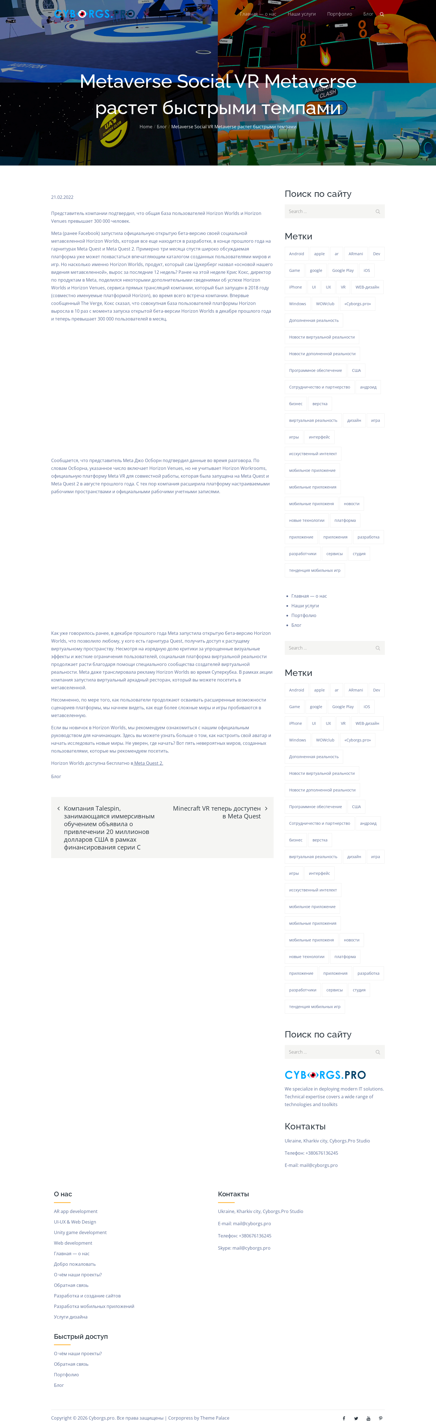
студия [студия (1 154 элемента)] (359, 553)
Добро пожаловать (75, 1264)
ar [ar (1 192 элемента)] (337, 253)
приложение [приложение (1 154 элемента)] (301, 537)
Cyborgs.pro (102, 1418)
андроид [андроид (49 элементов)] (368, 387)
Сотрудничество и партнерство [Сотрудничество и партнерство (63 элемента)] (319, 387)
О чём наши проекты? (78, 1275)
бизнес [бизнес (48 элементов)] (296, 403)
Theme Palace (214, 1418)
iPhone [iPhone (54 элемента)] (295, 287)
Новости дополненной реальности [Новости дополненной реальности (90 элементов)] (322, 353)
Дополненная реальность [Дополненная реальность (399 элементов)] (314, 320)
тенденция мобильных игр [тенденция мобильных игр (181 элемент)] (315, 570)
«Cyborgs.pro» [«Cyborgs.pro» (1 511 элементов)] (358, 303)
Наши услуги (302, 14)
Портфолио (339, 14)
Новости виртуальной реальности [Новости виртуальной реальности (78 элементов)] (322, 337)
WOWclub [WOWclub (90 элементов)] (325, 303)
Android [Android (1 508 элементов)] (296, 253)
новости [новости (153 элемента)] (352, 503)
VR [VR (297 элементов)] (343, 287)
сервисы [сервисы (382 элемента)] (334, 553)
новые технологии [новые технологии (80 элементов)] (306, 520)
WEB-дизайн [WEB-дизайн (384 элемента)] (367, 287)
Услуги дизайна (71, 1317)
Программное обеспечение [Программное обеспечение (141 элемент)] (315, 370)
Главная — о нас (258, 14)
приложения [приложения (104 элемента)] (335, 537)
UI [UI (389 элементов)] (314, 287)
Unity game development (80, 1232)
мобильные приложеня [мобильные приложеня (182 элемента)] (311, 503)
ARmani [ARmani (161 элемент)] (356, 253)
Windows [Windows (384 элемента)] (297, 303)
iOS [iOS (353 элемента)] (367, 270)
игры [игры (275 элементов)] (294, 437)
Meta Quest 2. (148, 763)
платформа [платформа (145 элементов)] (345, 520)
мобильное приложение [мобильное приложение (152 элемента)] (312, 470)
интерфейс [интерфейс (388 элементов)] (319, 437)
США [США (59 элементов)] (356, 370)
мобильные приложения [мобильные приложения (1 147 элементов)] (312, 487)
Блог (368, 14)
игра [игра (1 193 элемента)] (375, 420)
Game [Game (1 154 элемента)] (294, 270)
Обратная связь (71, 1285)
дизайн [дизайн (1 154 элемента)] (354, 420)
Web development (73, 1243)
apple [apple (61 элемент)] (319, 253)
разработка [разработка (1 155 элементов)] (369, 537)
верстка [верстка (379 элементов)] (320, 403)
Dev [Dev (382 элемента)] (376, 253)
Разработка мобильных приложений (94, 1306)
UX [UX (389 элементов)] (328, 287)
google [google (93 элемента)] (316, 270)
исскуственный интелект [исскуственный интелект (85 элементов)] (313, 453)
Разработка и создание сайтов (87, 1296)
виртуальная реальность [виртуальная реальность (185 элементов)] (313, 420)
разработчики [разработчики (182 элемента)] (302, 553)
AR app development (76, 1211)
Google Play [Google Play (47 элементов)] (343, 270)
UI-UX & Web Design (75, 1222)
